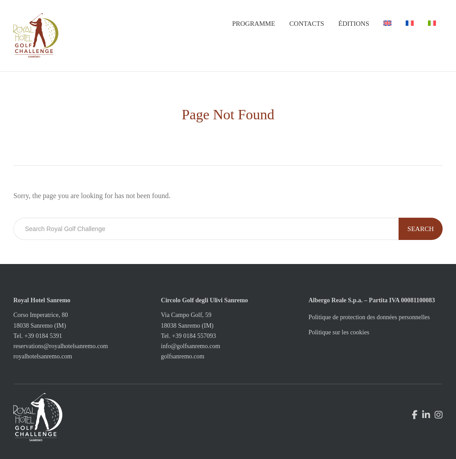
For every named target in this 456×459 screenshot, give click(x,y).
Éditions (353, 23)
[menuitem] (387, 23)
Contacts (306, 23)
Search (420, 228)
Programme (253, 23)
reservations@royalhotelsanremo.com (60, 346)
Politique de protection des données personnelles (369, 317)
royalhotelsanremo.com (42, 356)
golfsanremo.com (182, 356)
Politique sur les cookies (339, 332)
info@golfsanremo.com (190, 346)
